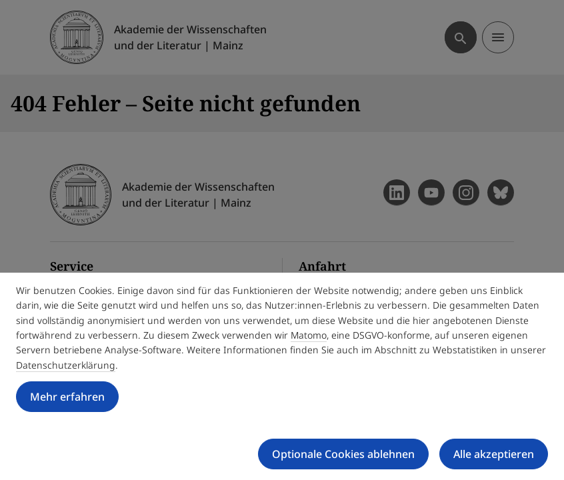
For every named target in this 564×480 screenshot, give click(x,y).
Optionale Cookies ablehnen (343, 454)
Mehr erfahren (67, 396)
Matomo (309, 335)
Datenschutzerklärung (65, 365)
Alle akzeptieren (493, 454)
